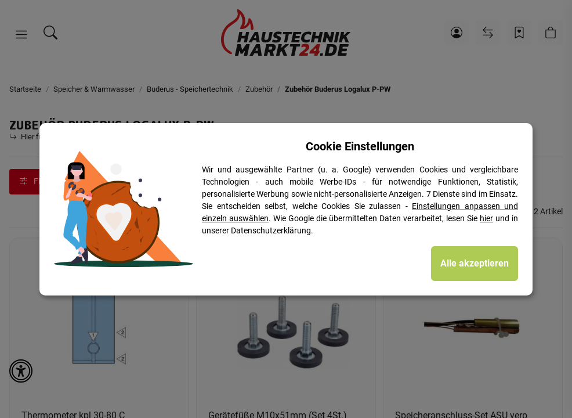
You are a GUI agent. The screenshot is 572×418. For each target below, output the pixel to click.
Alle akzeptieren (474, 263)
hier (486, 218)
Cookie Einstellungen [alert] (360, 146)
